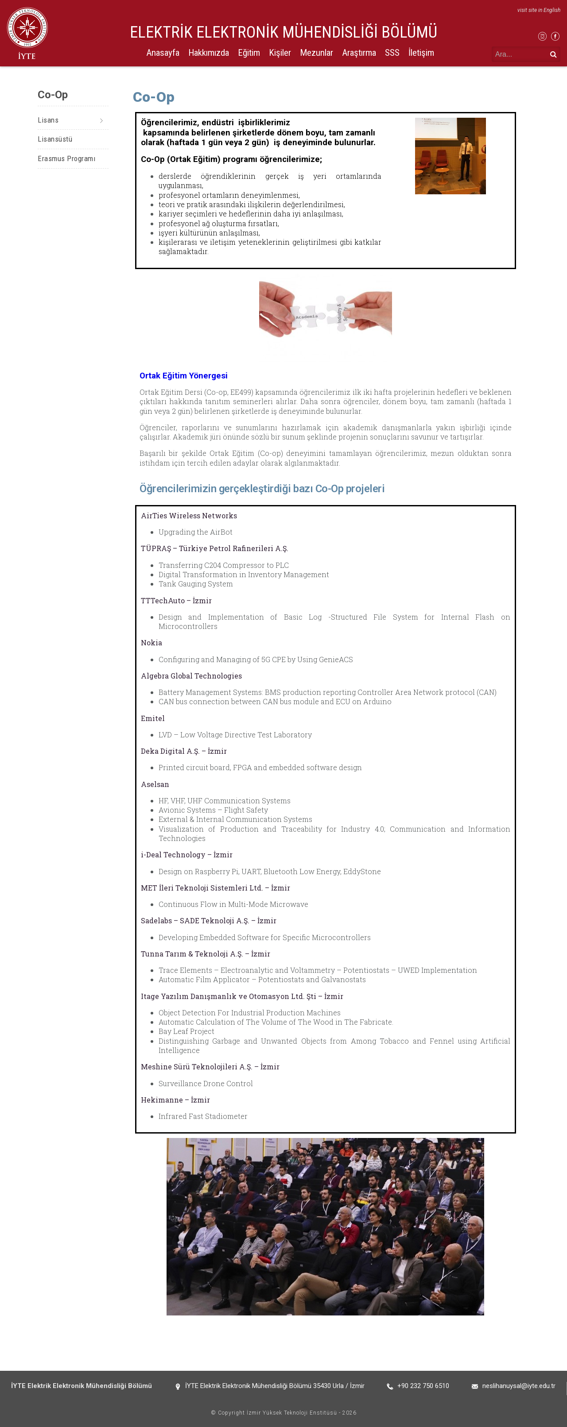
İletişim (421, 52)
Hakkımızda (208, 52)
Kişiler (280, 52)
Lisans (48, 120)
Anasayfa (162, 52)
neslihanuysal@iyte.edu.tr (518, 1386)
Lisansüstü (55, 139)
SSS (392, 52)
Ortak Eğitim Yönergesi (184, 376)
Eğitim (249, 52)
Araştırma (359, 52)
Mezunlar (316, 52)
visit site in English (538, 10)
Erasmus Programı (66, 158)
